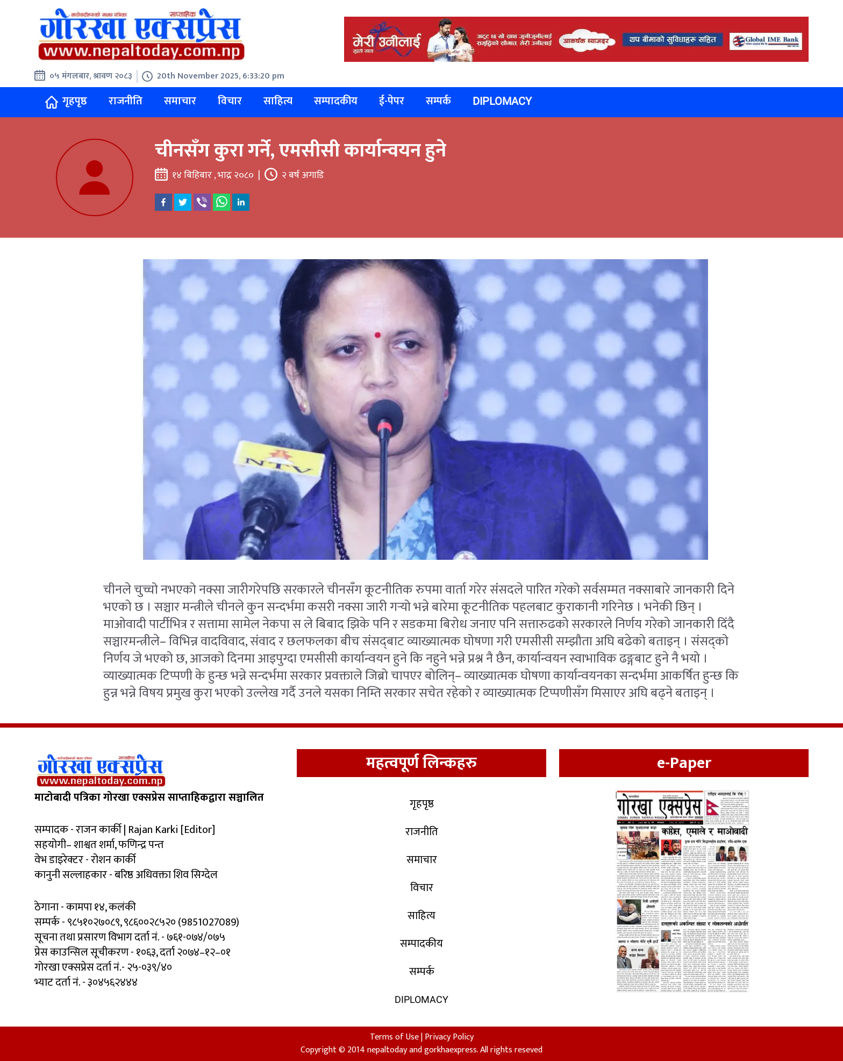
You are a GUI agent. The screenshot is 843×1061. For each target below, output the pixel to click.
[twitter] (182, 202)
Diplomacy (502, 101)
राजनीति (125, 101)
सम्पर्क (438, 101)
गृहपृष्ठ (66, 101)
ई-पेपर (391, 101)
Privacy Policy (449, 1037)
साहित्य (277, 101)
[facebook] (163, 202)
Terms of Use (394, 1037)
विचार (230, 101)
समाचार (180, 101)
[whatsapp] (221, 202)
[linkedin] (240, 202)
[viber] (202, 202)
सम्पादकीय (336, 101)
